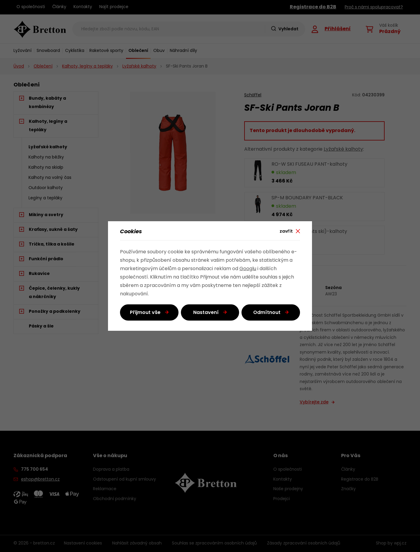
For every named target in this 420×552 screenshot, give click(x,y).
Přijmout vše (145, 312)
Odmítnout (266, 312)
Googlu (247, 269)
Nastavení (206, 312)
